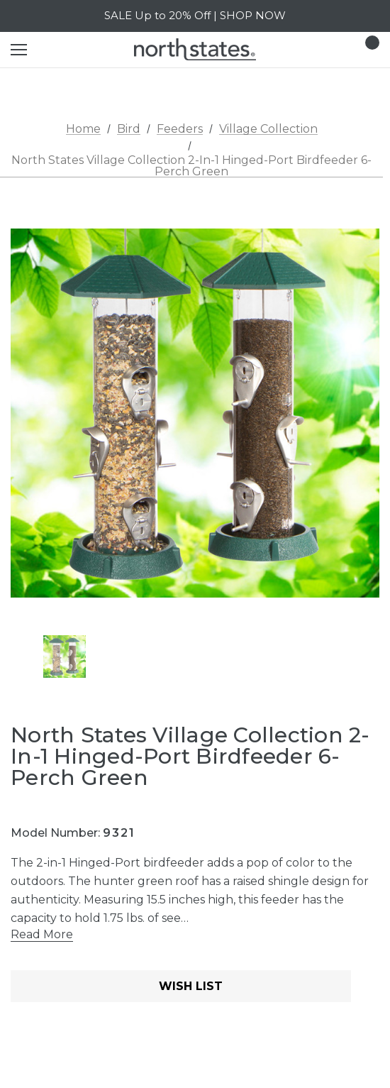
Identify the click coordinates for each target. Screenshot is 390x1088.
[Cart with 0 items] (368, 49)
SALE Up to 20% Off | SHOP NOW (195, 15)
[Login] (327, 49)
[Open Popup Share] (372, 988)
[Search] (56, 49)
